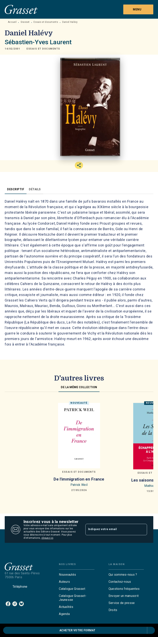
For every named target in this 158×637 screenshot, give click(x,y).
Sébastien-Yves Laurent (38, 42)
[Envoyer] (142, 529)
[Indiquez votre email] (111, 529)
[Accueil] (21, 9)
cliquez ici (47, 538)
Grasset (25, 22)
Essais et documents (46, 22)
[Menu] (138, 9)
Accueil (12, 22)
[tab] (15, 189)
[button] (43, 49)
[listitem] (8, 603)
